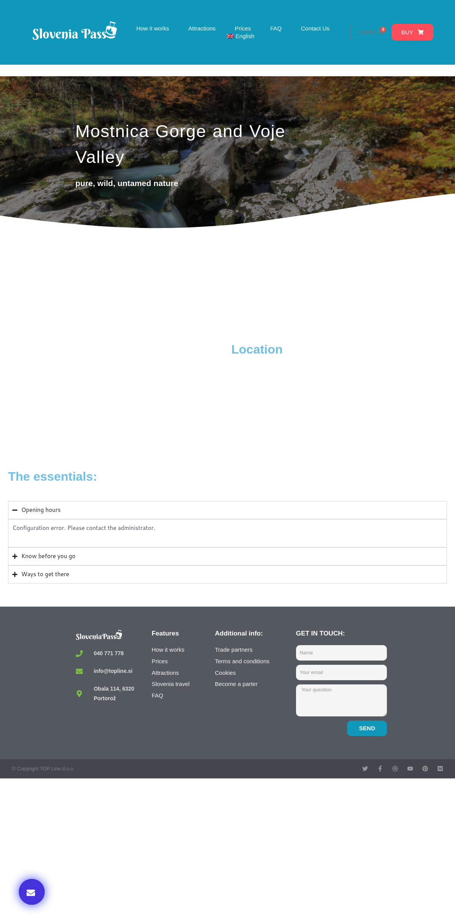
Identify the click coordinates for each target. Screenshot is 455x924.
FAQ (276, 28)
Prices (243, 28)
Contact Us (315, 28)
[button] (32, 892)
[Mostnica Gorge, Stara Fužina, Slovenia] (118, 399)
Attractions (202, 28)
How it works (152, 28)
